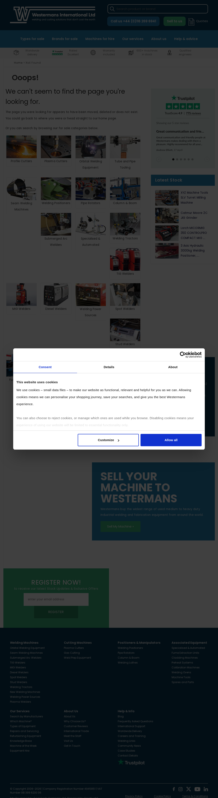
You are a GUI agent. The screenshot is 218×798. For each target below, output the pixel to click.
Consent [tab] (45, 367)
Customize (108, 440)
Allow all (171, 440)
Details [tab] (109, 367)
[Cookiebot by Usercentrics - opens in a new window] (183, 355)
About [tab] (173, 367)
